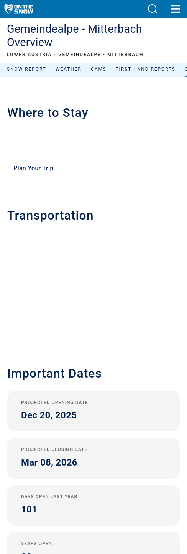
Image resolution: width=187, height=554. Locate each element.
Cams (99, 69)
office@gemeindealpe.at (52, 260)
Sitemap (93, 455)
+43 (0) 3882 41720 (41, 247)
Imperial (105, 463)
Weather (69, 69)
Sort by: (114, 123)
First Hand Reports (146, 69)
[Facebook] (127, 495)
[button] (152, 9)
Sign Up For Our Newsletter (94, 417)
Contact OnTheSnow (94, 395)
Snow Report (26, 69)
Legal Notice (93, 429)
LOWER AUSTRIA (29, 54)
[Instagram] (106, 495)
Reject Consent (93, 472)
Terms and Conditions (93, 446)
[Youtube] (64, 495)
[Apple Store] (117, 515)
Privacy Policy (93, 437)
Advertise (93, 406)
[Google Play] (76, 515)
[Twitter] (85, 495)
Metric (91, 463)
